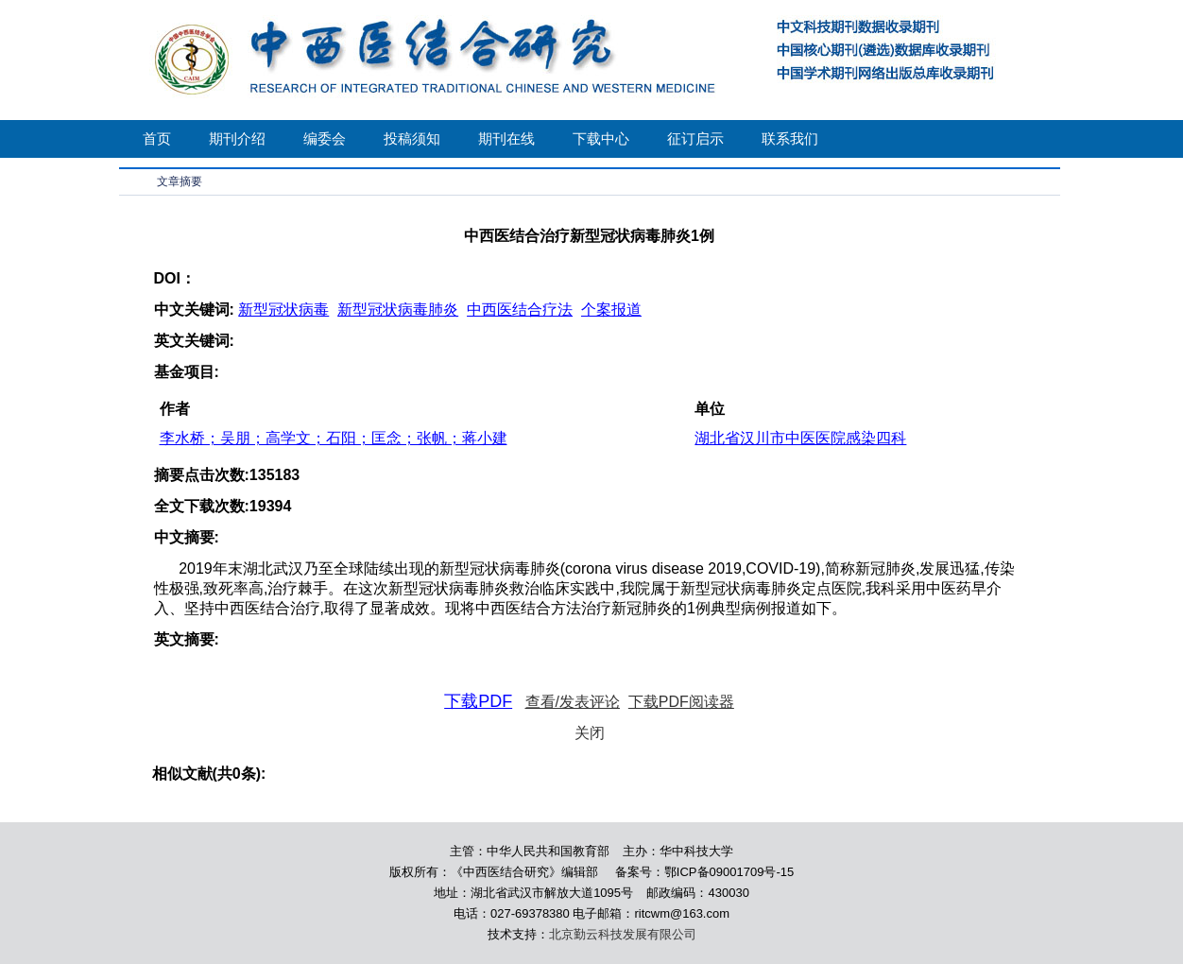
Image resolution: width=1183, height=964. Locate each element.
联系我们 (790, 138)
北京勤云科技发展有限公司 (622, 934)
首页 (157, 138)
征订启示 (695, 138)
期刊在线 (506, 138)
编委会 (324, 138)
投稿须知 (412, 138)
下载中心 (601, 138)
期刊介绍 (237, 138)
